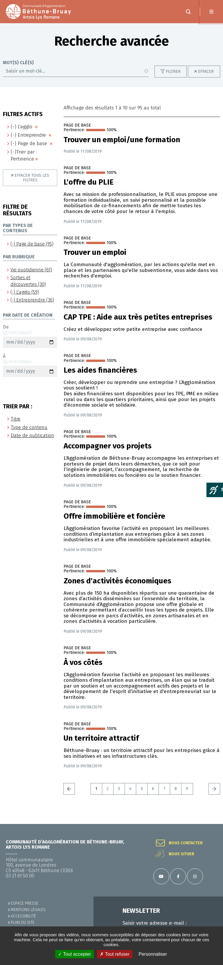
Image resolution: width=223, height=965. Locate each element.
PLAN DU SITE (23, 922)
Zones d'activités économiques (117, 586)
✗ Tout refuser (115, 954)
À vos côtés (83, 668)
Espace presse (24, 903)
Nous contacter (186, 843)
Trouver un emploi (95, 258)
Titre (15, 425)
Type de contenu (29, 433)
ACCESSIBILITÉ (23, 916)
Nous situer (181, 854)
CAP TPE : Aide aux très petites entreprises (138, 323)
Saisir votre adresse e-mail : (155, 923)
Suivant (214, 794)
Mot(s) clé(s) (18, 68)
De (30, 341)
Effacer (206, 77)
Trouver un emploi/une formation (122, 145)
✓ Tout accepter (74, 954)
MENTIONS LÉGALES (28, 909)
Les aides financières (100, 376)
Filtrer (173, 77)
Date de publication (32, 441)
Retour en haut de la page (211, 824)
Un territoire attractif (101, 744)
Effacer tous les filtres (32, 183)
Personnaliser (153, 954)
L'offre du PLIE (89, 188)
